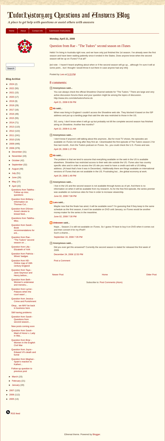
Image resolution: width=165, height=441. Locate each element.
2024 (12, 84)
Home (11, 31)
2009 (12, 143)
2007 (12, 390)
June (14, 177)
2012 (12, 131)
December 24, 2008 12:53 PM (68, 254)
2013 (12, 126)
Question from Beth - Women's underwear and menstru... (22, 282)
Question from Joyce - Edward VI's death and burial (23, 352)
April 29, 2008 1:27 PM (65, 149)
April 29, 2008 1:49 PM (65, 175)
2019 (12, 101)
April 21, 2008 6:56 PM (65, 102)
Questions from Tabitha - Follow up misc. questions (23, 192)
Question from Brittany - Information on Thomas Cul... (22, 202)
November (17, 156)
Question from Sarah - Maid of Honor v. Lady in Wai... (23, 333)
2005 (12, 399)
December (17, 152)
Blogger (96, 434)
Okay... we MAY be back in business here (23, 306)
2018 (12, 105)
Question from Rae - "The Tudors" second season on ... (22, 240)
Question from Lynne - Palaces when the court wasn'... (22, 292)
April (14, 186)
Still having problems (21, 312)
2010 (12, 139)
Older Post (151, 274)
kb (54, 108)
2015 (12, 118)
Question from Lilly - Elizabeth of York (21, 248)
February (16, 381)
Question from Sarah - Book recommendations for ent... (22, 229)
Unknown (58, 222)
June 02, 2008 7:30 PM (65, 216)
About (23, 31)
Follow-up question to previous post (21, 369)
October (16, 160)
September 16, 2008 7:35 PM (68, 237)
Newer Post (57, 274)
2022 (12, 88)
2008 (12, 148)
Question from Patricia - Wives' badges (22, 255)
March (15, 376)
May (14, 181)
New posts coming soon (23, 326)
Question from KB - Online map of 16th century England (21, 263)
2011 (12, 135)
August (15, 169)
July (14, 173)
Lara (55, 202)
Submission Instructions (59, 31)
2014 (12, 122)
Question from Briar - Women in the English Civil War (23, 343)
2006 (12, 394)
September (17, 164)
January (16, 385)
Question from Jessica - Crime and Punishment (23, 300)
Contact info (37, 31)
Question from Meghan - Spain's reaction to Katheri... (23, 362)
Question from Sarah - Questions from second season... (22, 319)
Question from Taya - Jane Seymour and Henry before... (21, 272)
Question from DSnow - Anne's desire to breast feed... (22, 211)
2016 (12, 114)
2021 (12, 92)
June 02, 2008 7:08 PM (65, 196)
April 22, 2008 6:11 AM (65, 128)
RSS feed (13, 413)
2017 (12, 109)
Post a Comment (62, 260)
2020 (12, 97)
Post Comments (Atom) (111, 282)
